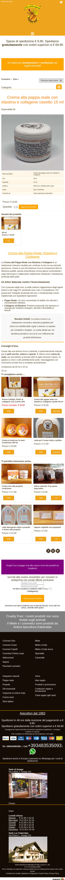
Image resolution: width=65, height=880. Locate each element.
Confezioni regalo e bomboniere (44, 690)
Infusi (37, 676)
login (10, 1)
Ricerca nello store (51, 80)
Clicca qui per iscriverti (32, 598)
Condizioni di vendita (13, 873)
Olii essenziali (9, 689)
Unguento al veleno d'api (14, 693)
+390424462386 (13, 746)
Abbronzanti (8, 658)
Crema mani (8, 697)
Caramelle (39, 658)
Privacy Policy (54, 873)
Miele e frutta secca (44, 649)
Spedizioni (25, 873)
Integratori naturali (11, 676)
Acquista (56, 411)
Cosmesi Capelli (10, 649)
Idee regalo (40, 680)
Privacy (45, 589)
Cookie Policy (43, 873)
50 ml (4, 232)
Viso (15, 79)
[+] (9, 241)
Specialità (39, 653)
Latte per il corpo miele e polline (48, 440)
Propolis (6, 684)
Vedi (8, 411)
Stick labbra (8, 701)
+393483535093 (45, 745)
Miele (37, 641)
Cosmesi (5, 79)
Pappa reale (8, 680)
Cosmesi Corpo (10, 645)
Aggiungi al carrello (28, 207)
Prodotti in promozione (45, 684)
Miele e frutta (41, 645)
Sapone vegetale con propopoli (47, 527)
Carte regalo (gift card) (45, 695)
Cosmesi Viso (9, 641)
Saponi (6, 662)
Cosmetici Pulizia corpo (13, 653)
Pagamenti (33, 873)
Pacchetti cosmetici (11, 666)
